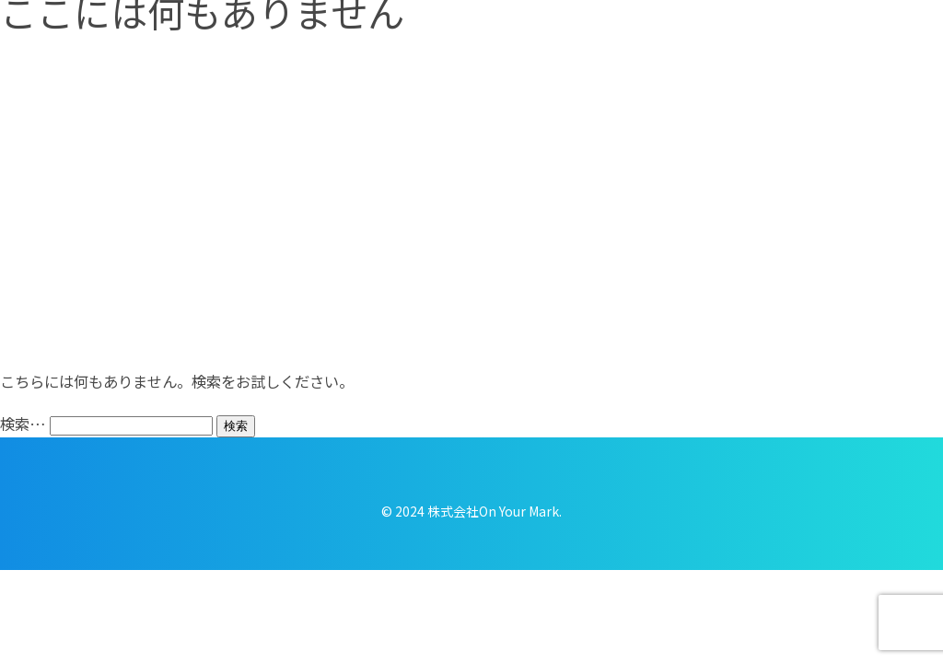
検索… (23, 424)
